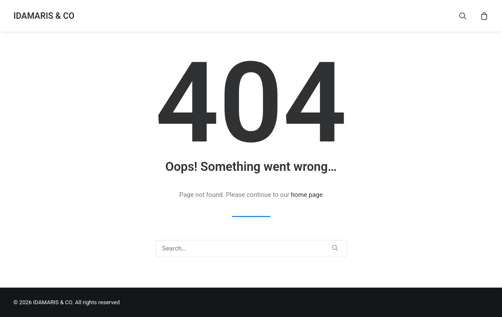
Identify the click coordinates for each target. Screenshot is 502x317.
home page (307, 195)
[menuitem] (468, 16)
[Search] (251, 248)
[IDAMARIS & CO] (44, 16)
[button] (468, 16)
